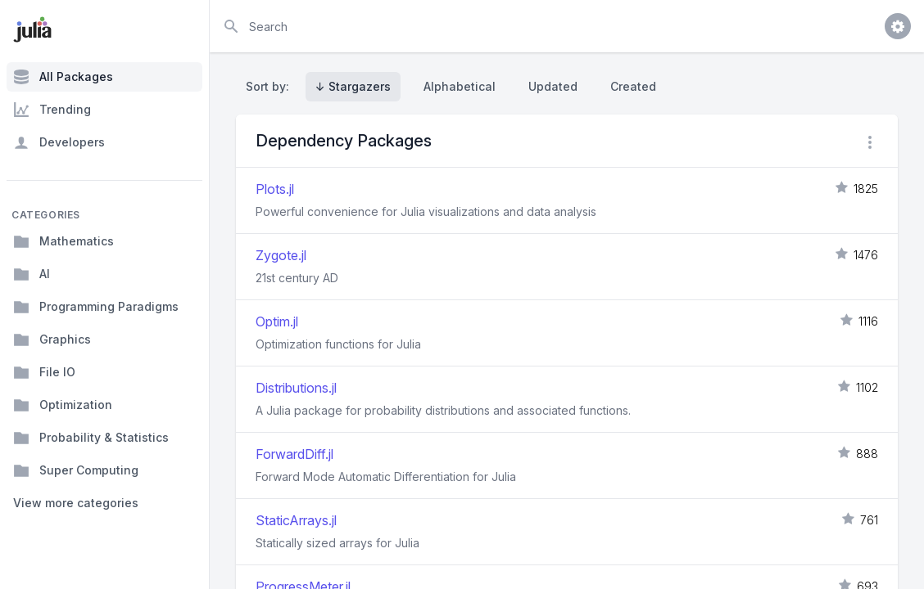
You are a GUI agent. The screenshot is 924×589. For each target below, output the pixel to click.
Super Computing (75, 470)
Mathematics (63, 241)
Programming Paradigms (96, 307)
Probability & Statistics (91, 437)
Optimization (62, 405)
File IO (44, 372)
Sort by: (271, 86)
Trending (52, 109)
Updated (553, 86)
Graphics (52, 339)
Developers (59, 142)
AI (31, 274)
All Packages (63, 77)
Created (633, 86)
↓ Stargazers (353, 86)
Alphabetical (460, 86)
